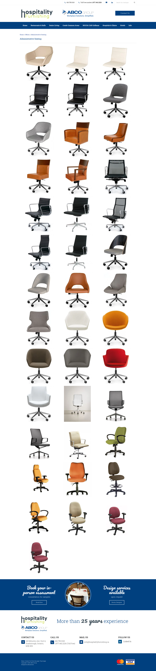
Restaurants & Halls (38, 25)
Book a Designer (117, 602)
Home (25, 25)
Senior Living (54, 25)
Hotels (122, 25)
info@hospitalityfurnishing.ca (106, 2)
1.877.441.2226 (97, 2)
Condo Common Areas (71, 25)
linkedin (112, 2)
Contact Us (125, 13)
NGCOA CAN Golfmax (91, 25)
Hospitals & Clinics (110, 25)
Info (130, 25)
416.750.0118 (70, 2)
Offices (27, 35)
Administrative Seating (38, 35)
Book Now (39, 602)
